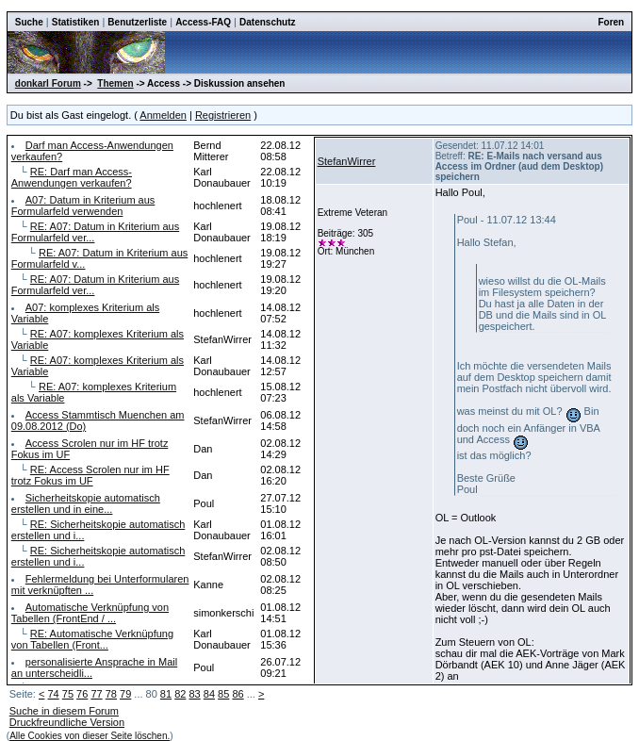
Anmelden (163, 115)
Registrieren (223, 115)
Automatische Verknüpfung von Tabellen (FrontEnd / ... (90, 612)
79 (125, 694)
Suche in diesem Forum (64, 710)
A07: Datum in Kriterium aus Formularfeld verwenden (83, 205)
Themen (115, 83)
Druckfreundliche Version (66, 722)
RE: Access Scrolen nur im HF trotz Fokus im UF (90, 475)
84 (209, 694)
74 (52, 694)
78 (111, 694)
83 (194, 694)
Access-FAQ (203, 22)
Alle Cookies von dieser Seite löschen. (89, 736)
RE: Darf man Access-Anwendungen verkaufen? (71, 177)
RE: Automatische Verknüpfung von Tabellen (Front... (92, 639)
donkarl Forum (48, 83)
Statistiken (76, 22)
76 (82, 694)
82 (180, 694)
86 (237, 694)
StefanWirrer (347, 161)
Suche (29, 22)
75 (68, 694)
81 (166, 694)
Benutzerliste (137, 22)
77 (96, 694)
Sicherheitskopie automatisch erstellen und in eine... (85, 503)
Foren (611, 22)
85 (223, 694)
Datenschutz (267, 22)
